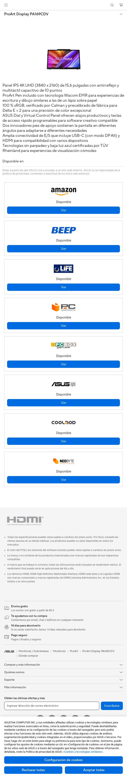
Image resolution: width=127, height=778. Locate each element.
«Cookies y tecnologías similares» (83, 751)
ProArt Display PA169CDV (26, 14)
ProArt (74, 651)
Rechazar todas (33, 770)
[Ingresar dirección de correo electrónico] (51, 706)
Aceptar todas (93, 770)
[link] (63, 5)
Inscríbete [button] (111, 706)
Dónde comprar (28, 655)
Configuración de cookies (63, 760)
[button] (6, 5)
